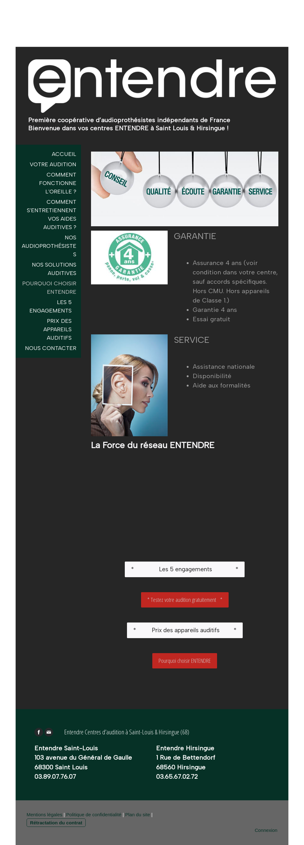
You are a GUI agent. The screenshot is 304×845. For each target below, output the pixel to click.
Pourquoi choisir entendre (49, 287)
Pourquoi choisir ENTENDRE (185, 661)
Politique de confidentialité (93, 814)
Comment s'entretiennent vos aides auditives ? (51, 214)
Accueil (64, 154)
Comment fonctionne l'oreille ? (57, 183)
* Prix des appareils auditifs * (184, 630)
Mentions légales (44, 814)
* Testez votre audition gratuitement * (184, 600)
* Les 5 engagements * (184, 569)
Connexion (266, 830)
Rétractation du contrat (56, 822)
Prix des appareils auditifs (57, 329)
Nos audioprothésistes (49, 246)
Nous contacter (50, 348)
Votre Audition (53, 164)
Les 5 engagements (50, 306)
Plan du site (137, 814)
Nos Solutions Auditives (54, 269)
